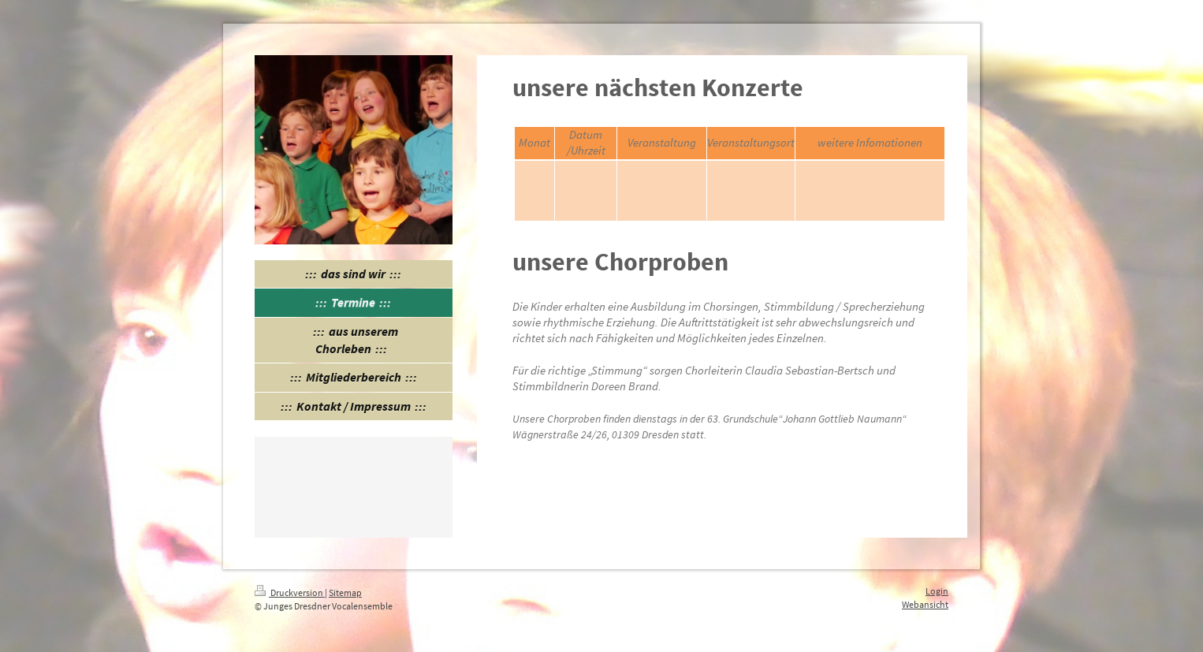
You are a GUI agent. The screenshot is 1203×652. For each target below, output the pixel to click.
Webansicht (925, 604)
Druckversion (290, 592)
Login (937, 591)
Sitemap (345, 592)
